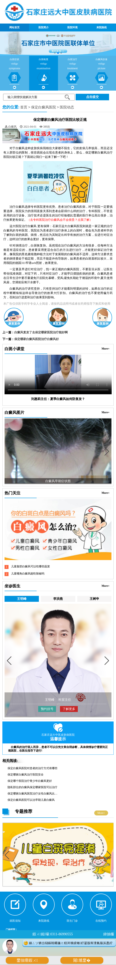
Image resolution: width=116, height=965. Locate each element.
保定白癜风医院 (43, 107)
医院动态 (67, 107)
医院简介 (43, 27)
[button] (55, 53)
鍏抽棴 (108, 934)
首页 (23, 107)
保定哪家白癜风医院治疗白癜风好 (36, 339)
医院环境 (72, 27)
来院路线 (101, 27)
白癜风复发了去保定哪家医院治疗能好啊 (41, 332)
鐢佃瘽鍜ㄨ (27, 960)
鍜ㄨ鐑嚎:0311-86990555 (52, 934)
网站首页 (14, 27)
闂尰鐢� (81, 960)
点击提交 (92, 97)
